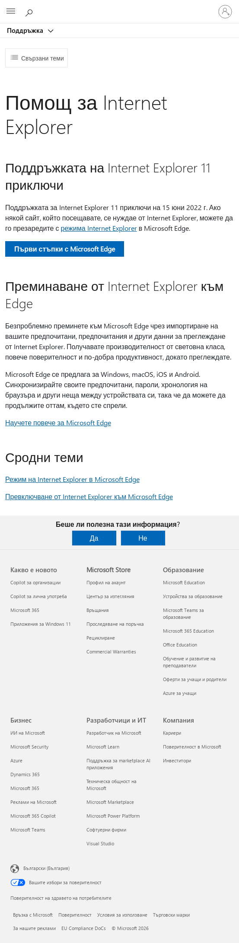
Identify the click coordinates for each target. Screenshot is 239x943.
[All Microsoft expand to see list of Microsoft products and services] (10, 11)
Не (142, 537)
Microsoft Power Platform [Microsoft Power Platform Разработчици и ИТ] (113, 815)
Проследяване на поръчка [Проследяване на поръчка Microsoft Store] (115, 624)
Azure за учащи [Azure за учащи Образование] (179, 693)
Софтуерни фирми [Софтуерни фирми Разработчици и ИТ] (106, 829)
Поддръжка (26, 30)
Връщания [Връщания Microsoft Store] (97, 610)
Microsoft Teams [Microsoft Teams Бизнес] (27, 829)
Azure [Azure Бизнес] (16, 760)
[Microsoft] (119, 6)
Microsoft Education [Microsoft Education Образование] (184, 582)
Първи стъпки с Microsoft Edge (64, 248)
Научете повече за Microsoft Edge (58, 422)
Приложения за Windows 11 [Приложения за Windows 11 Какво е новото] (40, 624)
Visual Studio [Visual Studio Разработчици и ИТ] (100, 843)
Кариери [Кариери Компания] (172, 733)
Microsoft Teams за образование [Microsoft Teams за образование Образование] (183, 613)
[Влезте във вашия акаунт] (225, 11)
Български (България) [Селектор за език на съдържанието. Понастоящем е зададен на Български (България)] (46, 868)
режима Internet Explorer (99, 228)
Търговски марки (171, 914)
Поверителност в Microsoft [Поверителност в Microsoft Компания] (192, 746)
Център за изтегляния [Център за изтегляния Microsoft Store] (110, 596)
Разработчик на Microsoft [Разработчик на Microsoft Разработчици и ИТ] (113, 733)
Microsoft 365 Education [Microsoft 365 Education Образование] (188, 631)
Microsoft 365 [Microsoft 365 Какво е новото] (24, 610)
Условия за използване (122, 914)
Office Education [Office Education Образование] (180, 644)
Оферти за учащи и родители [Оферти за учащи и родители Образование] (194, 679)
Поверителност (75, 914)
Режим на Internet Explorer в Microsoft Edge (72, 479)
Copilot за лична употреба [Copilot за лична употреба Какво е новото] (38, 596)
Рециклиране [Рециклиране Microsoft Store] (100, 637)
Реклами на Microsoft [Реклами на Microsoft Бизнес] (33, 802)
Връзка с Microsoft (33, 914)
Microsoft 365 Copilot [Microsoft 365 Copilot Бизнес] (33, 815)
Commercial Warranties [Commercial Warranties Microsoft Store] (111, 651)
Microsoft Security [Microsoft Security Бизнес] (29, 746)
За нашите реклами (34, 928)
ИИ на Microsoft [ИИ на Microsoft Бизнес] (27, 733)
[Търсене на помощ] (30, 11)
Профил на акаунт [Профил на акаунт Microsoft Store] (106, 582)
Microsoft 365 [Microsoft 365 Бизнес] (24, 788)
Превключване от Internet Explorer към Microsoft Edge (89, 496)
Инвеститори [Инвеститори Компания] (177, 760)
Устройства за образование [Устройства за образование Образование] (193, 596)
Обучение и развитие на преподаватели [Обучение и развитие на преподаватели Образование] (189, 662)
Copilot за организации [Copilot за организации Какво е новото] (35, 582)
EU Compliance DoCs (83, 928)
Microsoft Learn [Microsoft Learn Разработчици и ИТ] (102, 746)
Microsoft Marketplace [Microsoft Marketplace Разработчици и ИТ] (110, 802)
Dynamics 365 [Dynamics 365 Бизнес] (25, 774)
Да (94, 537)
